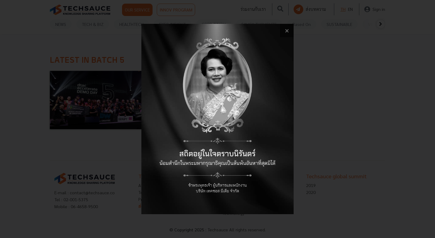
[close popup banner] (287, 30)
